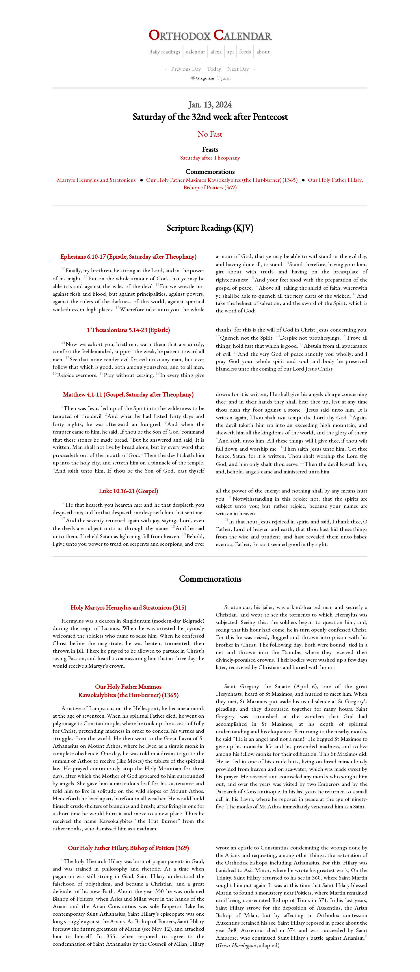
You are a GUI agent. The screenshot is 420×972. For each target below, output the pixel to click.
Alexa (216, 51)
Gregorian (202, 78)
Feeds (245, 51)
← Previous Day (182, 69)
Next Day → (241, 69)
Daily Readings (164, 51)
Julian (224, 78)
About (263, 51)
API (230, 51)
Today (214, 69)
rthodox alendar (210, 34)
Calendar (195, 51)
